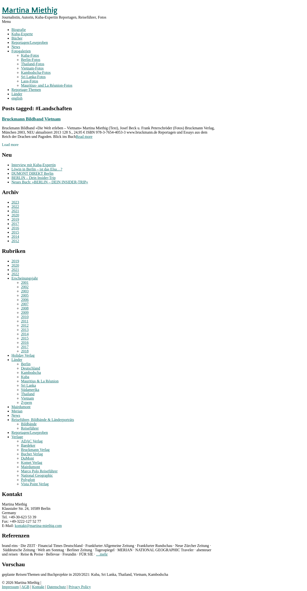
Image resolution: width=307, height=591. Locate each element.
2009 (25, 313)
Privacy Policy (79, 587)
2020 (15, 215)
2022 (15, 207)
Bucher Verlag (32, 454)
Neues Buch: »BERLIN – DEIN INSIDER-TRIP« (49, 182)
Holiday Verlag (23, 355)
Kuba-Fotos (30, 55)
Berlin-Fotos (30, 60)
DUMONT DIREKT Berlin (32, 173)
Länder (16, 94)
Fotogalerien (21, 51)
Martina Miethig (29, 10)
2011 (24, 321)
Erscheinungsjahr (24, 278)
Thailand (28, 394)
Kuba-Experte (22, 34)
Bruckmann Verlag (35, 450)
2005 (25, 295)
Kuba (25, 377)
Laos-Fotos (29, 81)
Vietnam (27, 398)
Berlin (26, 364)
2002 (25, 287)
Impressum (10, 587)
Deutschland (30, 368)
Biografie (18, 30)
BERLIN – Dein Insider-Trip (33, 178)
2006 (25, 300)
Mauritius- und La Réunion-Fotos (46, 85)
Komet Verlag (31, 463)
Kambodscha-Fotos (36, 72)
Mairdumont (21, 407)
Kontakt (38, 587)
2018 (25, 351)
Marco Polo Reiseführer (39, 471)
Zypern (26, 403)
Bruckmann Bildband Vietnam (31, 118)
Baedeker (28, 445)
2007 (25, 304)
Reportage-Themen (26, 90)
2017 (15, 224)
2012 (15, 241)
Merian (16, 411)
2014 (15, 237)
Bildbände (29, 424)
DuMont (27, 458)
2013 (25, 330)
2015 (15, 232)
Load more (10, 145)
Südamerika (30, 390)
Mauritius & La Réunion (40, 381)
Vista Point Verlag (35, 484)
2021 (15, 211)
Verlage (17, 437)
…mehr (102, 554)
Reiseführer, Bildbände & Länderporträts (42, 420)
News (15, 47)
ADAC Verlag (32, 441)
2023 (15, 202)
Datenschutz (56, 587)
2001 (25, 282)
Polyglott (28, 480)
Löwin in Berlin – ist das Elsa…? (36, 169)
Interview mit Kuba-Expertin (33, 165)
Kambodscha (31, 373)
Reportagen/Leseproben (29, 42)
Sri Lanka (28, 385)
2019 (15, 219)
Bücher (16, 38)
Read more (84, 137)
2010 (25, 317)
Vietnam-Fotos (32, 68)
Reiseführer (30, 428)
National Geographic (37, 475)
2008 (25, 308)
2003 (25, 291)
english (16, 98)
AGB (25, 587)
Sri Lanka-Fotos (33, 77)
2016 (15, 228)
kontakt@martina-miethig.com (38, 526)
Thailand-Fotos (32, 64)
